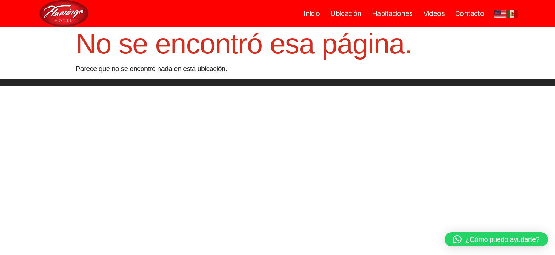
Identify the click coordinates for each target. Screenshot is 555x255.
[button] (496, 239)
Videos (434, 13)
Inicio (312, 13)
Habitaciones (392, 13)
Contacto (469, 13)
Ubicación (345, 13)
